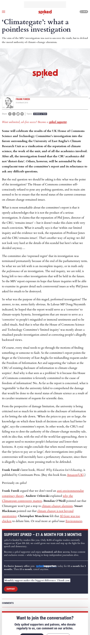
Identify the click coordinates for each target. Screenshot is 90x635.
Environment (74, 521)
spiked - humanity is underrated (45, 12)
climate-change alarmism (57, 506)
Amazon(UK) (75, 475)
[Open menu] (3, 11)
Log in (83, 12)
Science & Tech (40, 114)
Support (11, 589)
